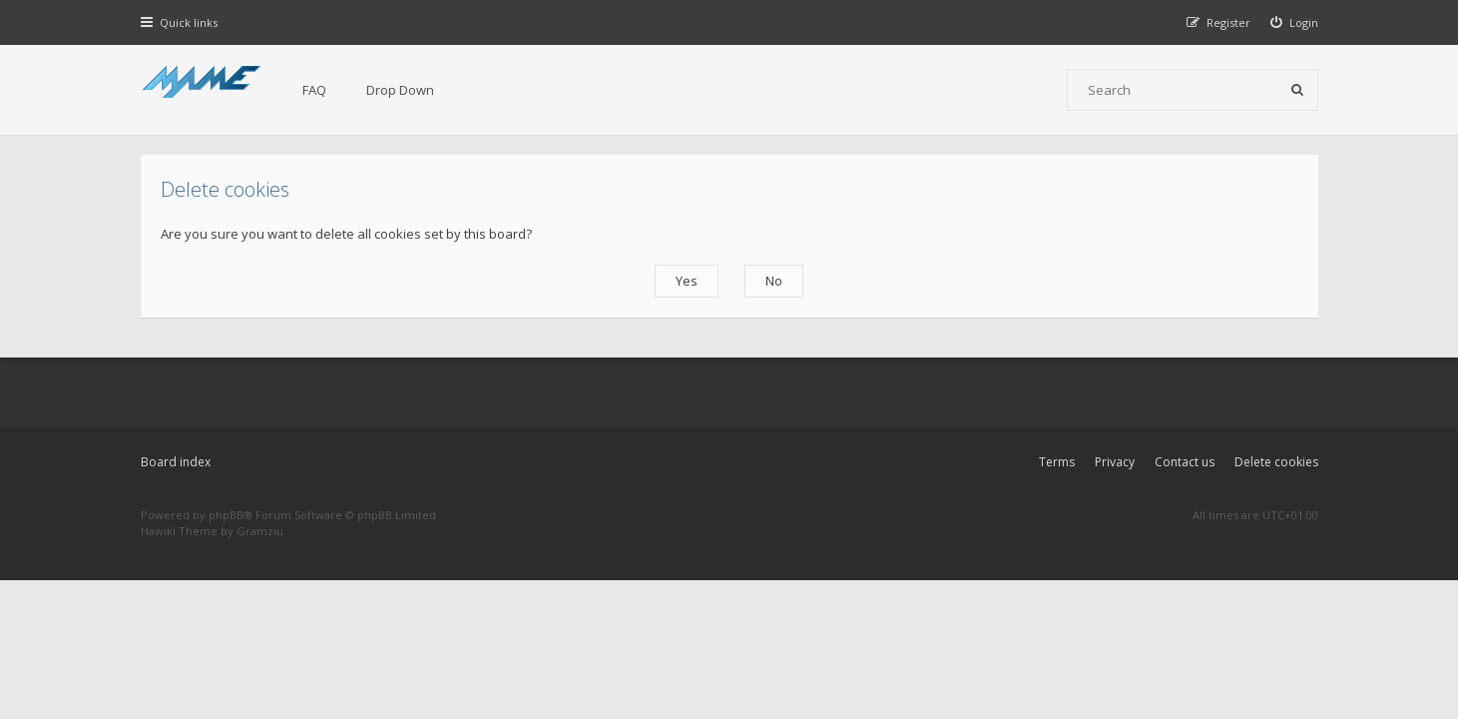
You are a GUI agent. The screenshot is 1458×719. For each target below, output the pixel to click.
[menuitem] (1294, 22)
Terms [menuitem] (1057, 461)
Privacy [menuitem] (1115, 461)
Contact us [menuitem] (1185, 461)
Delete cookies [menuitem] (1276, 461)
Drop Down (400, 90)
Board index (176, 461)
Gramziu (260, 530)
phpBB (226, 514)
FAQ (314, 90)
